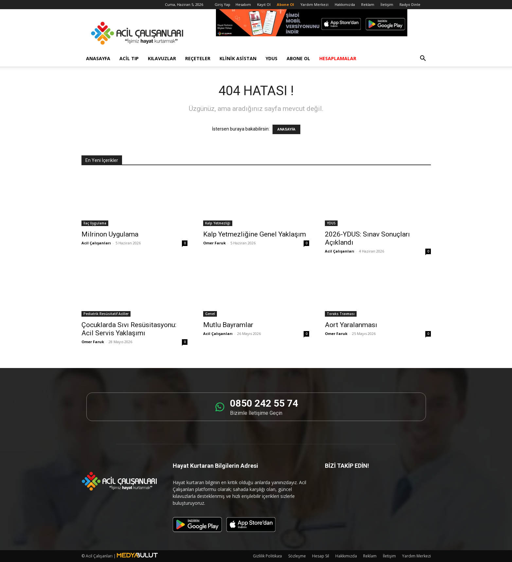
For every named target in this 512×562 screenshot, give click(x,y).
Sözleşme (297, 556)
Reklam (367, 4)
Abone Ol (298, 58)
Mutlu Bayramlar (228, 325)
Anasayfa (98, 58)
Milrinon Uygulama (109, 234)
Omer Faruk (214, 242)
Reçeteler (197, 58)
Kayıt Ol (264, 4)
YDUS (271, 58)
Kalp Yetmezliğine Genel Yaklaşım (254, 234)
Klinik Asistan (238, 58)
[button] (423, 59)
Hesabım (243, 4)
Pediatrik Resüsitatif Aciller (106, 313)
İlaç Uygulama (94, 223)
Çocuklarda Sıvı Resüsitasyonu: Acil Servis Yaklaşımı (128, 329)
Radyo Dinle (409, 4)
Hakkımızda (345, 4)
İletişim (386, 4)
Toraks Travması (341, 313)
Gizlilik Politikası (267, 556)
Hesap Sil (320, 556)
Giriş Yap (222, 4)
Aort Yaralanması (351, 325)
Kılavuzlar (162, 58)
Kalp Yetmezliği (217, 223)
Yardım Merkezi (314, 4)
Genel (210, 313)
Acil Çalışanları (96, 242)
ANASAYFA (286, 129)
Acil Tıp (129, 58)
